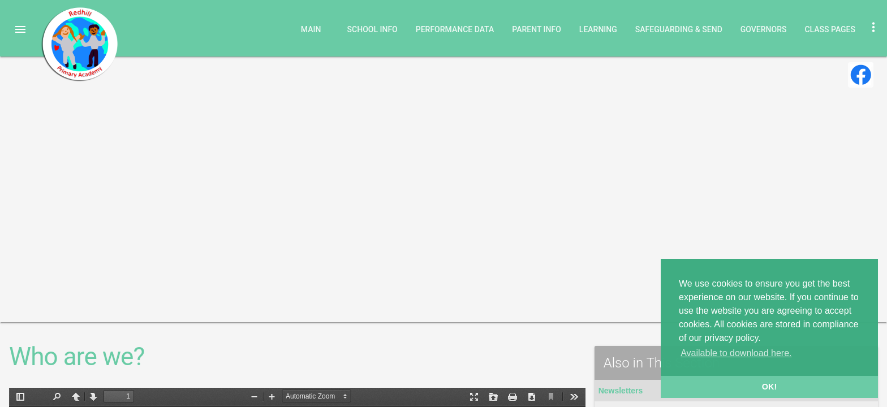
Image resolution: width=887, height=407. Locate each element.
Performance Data (455, 29)
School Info (372, 29)
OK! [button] (769, 386)
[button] (20, 29)
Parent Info (536, 29)
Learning (598, 29)
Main (311, 29)
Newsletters (620, 390)
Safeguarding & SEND (678, 29)
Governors (763, 29)
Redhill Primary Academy (79, 44)
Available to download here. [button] (736, 353)
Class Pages (829, 29)
